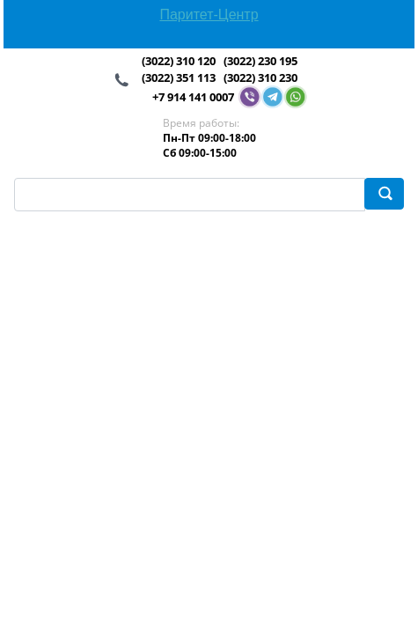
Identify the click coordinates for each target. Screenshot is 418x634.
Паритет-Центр (208, 14)
